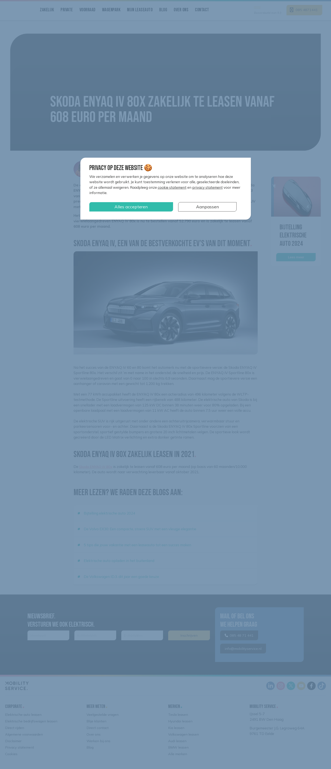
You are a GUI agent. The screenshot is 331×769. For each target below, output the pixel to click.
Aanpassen (207, 206)
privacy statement (207, 187)
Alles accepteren (131, 206)
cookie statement (172, 187)
